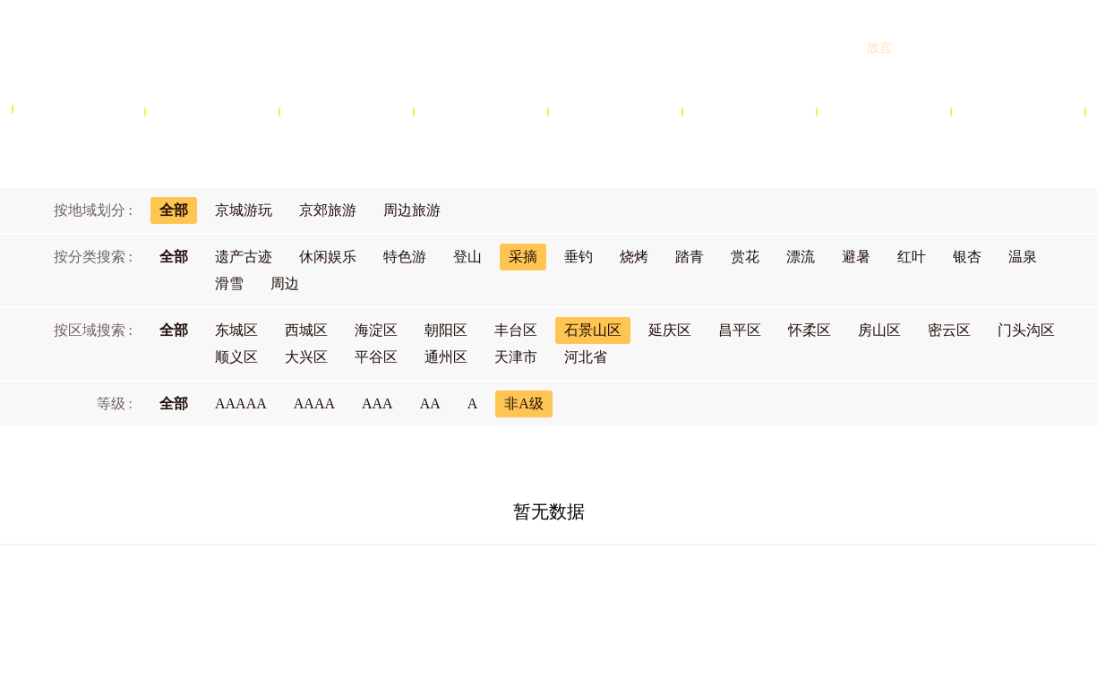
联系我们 (716, 587)
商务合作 (492, 587)
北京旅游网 (152, 47)
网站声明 (568, 587)
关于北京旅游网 (399, 587)
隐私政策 (642, 587)
